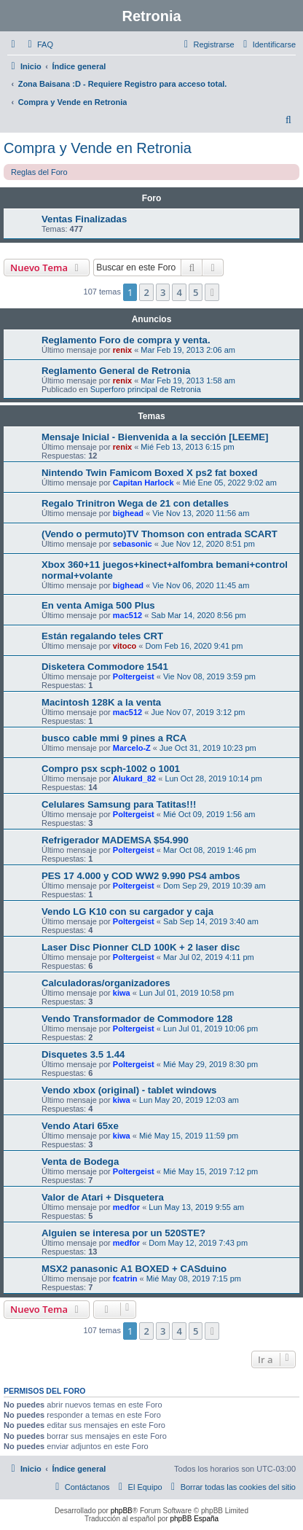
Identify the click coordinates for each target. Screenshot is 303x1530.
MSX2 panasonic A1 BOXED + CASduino (134, 1268)
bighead (128, 513)
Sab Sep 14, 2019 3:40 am (211, 921)
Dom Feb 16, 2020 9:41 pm (194, 645)
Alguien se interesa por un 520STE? (123, 1232)
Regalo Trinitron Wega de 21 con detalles (135, 503)
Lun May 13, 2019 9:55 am (196, 1207)
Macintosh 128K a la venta (101, 702)
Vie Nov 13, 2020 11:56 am (200, 513)
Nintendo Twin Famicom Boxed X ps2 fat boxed (150, 472)
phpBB (122, 1511)
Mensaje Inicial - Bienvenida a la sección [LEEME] (155, 437)
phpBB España (194, 1519)
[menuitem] (38, 44)
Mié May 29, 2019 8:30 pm (210, 1064)
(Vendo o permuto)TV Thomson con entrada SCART (160, 533)
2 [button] (146, 292)
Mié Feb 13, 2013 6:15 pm (187, 446)
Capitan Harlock (143, 482)
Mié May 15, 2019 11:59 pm (188, 1135)
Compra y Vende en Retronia (98, 148)
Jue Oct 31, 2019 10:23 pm (208, 747)
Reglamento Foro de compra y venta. (126, 340)
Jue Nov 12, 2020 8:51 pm (208, 543)
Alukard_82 (134, 778)
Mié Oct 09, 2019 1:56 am (209, 814)
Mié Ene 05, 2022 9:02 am (230, 482)
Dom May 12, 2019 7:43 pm (198, 1242)
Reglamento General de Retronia (116, 370)
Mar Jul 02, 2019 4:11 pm (208, 957)
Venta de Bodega (80, 1161)
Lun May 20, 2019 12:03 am (189, 1100)
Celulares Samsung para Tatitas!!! (119, 804)
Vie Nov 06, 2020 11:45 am (200, 585)
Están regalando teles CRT (102, 636)
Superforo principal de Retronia (145, 389)
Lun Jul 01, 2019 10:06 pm (210, 1028)
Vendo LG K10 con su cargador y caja (127, 911)
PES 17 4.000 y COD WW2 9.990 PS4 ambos (141, 875)
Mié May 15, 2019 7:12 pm (210, 1171)
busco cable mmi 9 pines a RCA (114, 738)
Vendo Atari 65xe (80, 1125)
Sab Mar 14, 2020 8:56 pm (198, 615)
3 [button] (162, 292)
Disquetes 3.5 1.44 (83, 1054)
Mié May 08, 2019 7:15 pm (193, 1278)
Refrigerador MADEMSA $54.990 (115, 840)
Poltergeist (133, 676)
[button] (212, 292)
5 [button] (195, 292)
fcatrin (125, 1278)
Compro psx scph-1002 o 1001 (111, 768)
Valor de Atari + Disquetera (103, 1197)
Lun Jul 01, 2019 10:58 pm (186, 992)
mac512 (127, 615)
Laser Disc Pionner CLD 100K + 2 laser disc (141, 947)
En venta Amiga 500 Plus (98, 605)
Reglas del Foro (39, 172)
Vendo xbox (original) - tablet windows (129, 1090)
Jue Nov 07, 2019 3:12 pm (198, 712)
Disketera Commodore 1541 (105, 666)
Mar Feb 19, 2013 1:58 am (188, 380)
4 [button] (178, 292)
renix (122, 350)
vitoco (124, 645)
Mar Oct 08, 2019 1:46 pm (209, 850)
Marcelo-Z (132, 747)
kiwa (121, 992)
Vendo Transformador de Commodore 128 (137, 1018)
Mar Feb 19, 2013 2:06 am (188, 350)
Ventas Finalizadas (84, 219)
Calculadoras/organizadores (106, 982)
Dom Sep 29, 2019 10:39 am (214, 885)
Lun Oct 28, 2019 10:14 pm (213, 778)
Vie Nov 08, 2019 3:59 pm (209, 676)
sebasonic (132, 543)
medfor (126, 1207)
